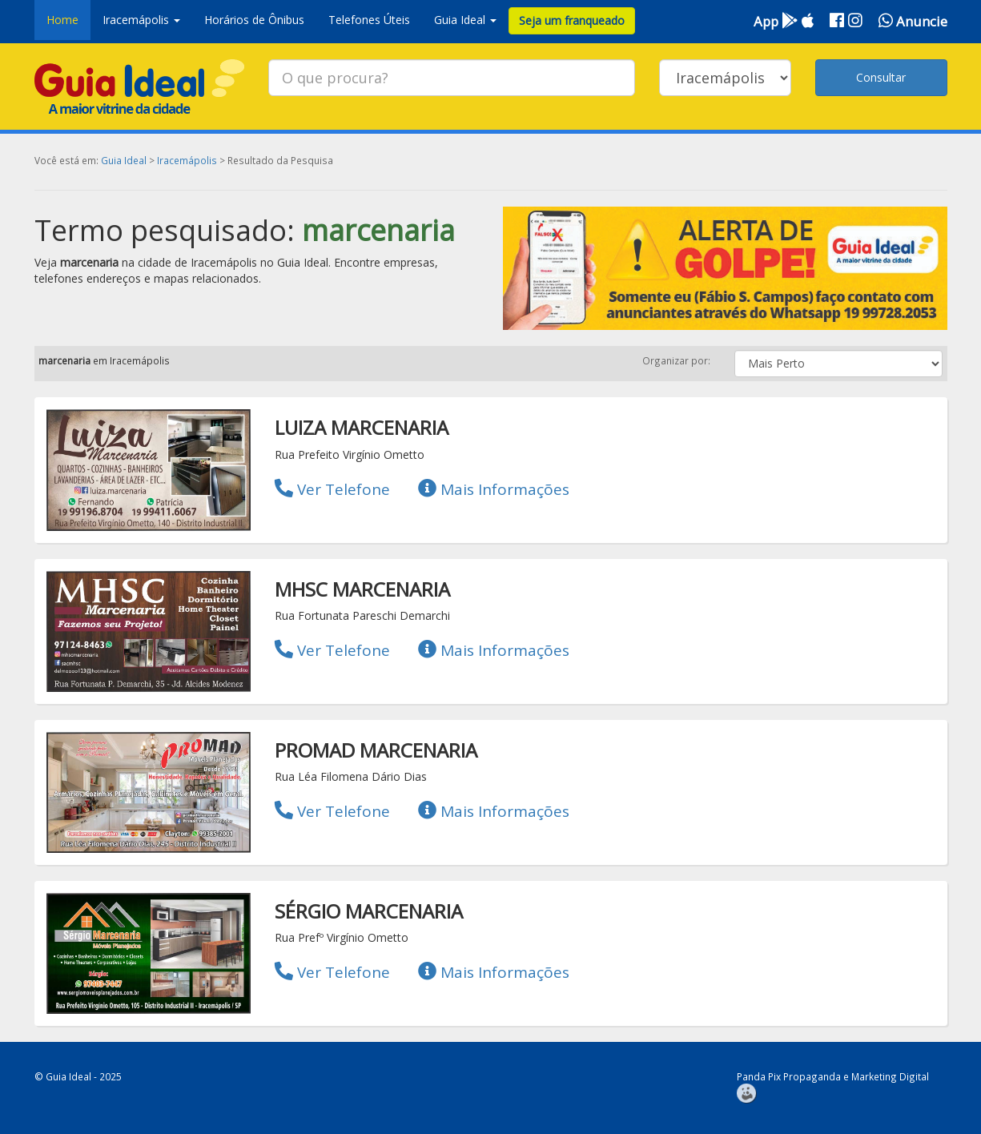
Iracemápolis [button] (141, 19)
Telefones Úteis (369, 19)
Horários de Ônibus (254, 19)
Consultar (881, 77)
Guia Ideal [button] (465, 19)
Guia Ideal (124, 160)
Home (62, 19)
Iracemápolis (187, 160)
